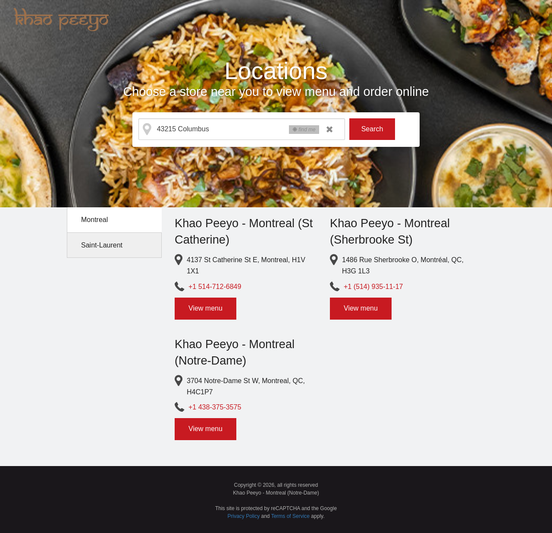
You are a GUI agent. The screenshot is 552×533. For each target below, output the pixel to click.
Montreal (94, 219)
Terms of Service (290, 516)
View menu (205, 308)
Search (372, 129)
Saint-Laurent (101, 245)
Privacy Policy (244, 516)
